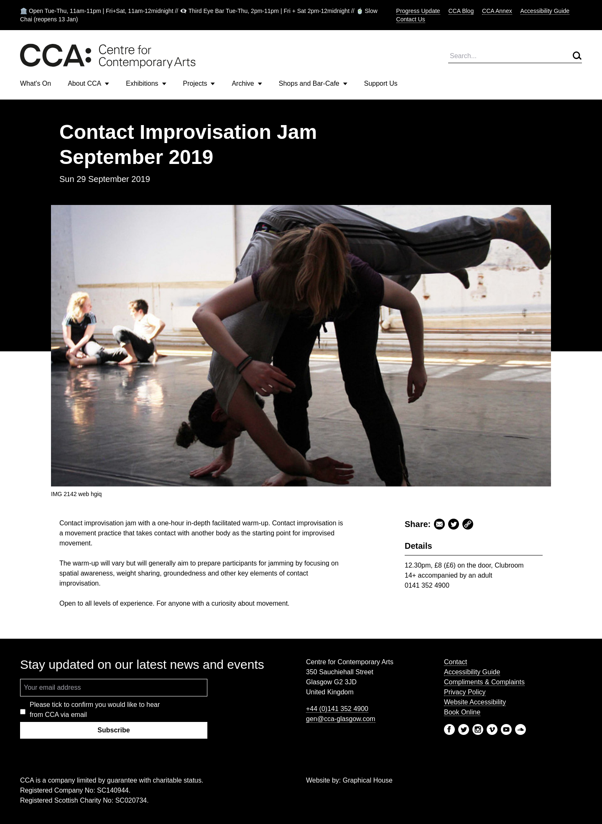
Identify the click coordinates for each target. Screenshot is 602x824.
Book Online (462, 712)
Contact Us (410, 19)
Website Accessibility (475, 702)
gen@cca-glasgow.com (340, 718)
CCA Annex (497, 11)
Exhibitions (146, 83)
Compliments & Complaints (484, 682)
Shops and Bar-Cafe (313, 83)
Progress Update (418, 11)
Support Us (381, 83)
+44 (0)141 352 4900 (337, 708)
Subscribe (113, 730)
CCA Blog (461, 11)
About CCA (88, 83)
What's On (35, 83)
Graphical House (368, 780)
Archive (247, 83)
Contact (455, 661)
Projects (199, 83)
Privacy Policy (465, 692)
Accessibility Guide (545, 11)
